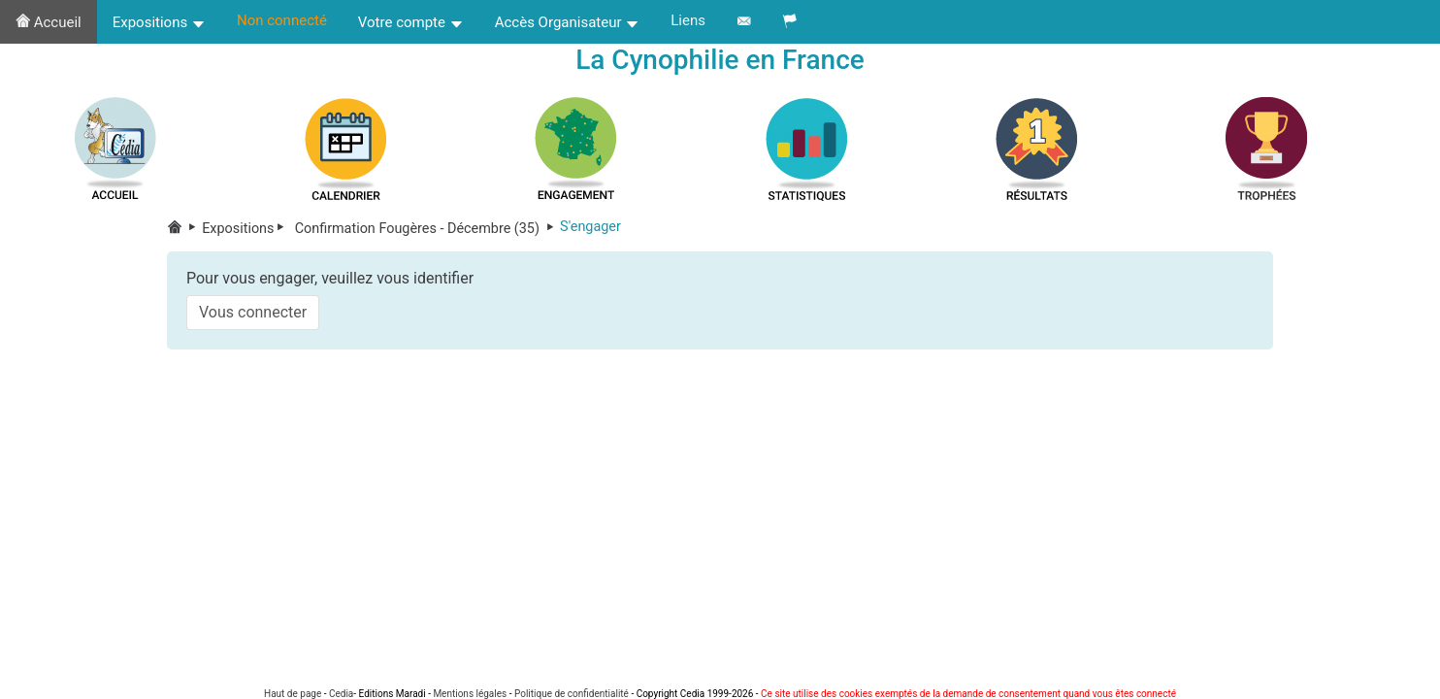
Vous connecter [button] (253, 312)
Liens (688, 20)
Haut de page (292, 693)
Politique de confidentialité (571, 693)
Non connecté (282, 20)
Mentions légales (470, 693)
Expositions (159, 22)
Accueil (49, 22)
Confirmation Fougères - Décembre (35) (425, 228)
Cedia (341, 693)
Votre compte (411, 22)
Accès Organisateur (567, 22)
